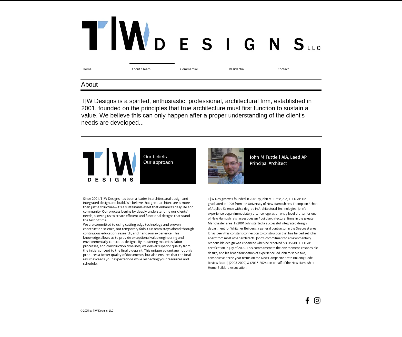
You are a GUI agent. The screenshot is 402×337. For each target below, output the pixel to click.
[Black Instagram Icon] (317, 300)
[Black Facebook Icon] (307, 300)
